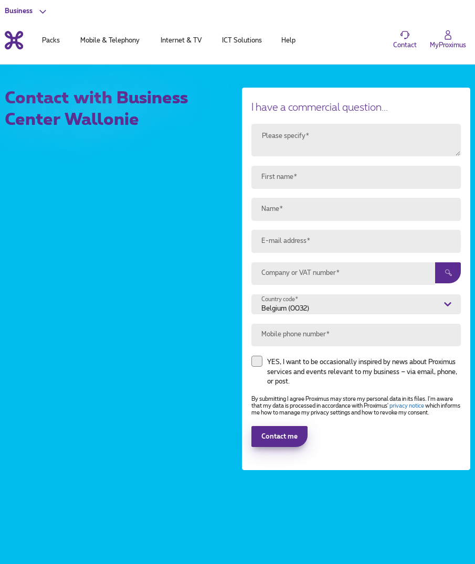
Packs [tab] (51, 40)
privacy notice (406, 406)
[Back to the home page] (14, 40)
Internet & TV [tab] (181, 40)
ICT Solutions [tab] (242, 40)
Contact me (279, 436)
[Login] (448, 40)
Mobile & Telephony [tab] (110, 40)
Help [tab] (288, 40)
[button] (26, 11)
